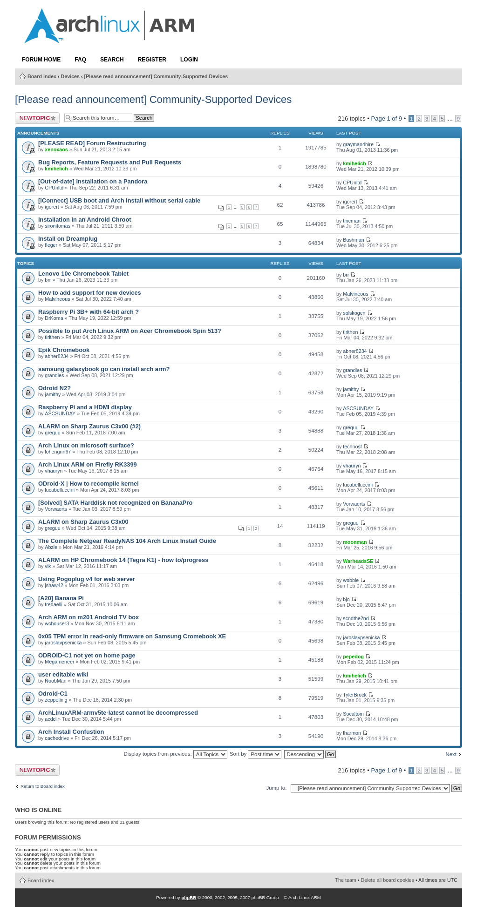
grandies (54, 375)
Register (152, 59)
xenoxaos (56, 149)
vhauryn (53, 471)
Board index (41, 76)
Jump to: (276, 788)
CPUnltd (54, 187)
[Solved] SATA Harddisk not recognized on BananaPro (115, 502)
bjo (346, 599)
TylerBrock (355, 694)
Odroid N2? (54, 388)
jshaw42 (54, 585)
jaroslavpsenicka (63, 642)
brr (48, 280)
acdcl (50, 719)
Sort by (255, 754)
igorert (52, 207)
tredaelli (53, 604)
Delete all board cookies (387, 880)
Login (189, 59)
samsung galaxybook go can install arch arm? (104, 369)
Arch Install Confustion (71, 731)
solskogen (354, 313)
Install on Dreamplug (67, 238)
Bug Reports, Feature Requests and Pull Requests (109, 162)
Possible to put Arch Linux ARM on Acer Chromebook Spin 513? (129, 330)
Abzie (51, 547)
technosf (352, 446)
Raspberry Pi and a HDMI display (85, 407)
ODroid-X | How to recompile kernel (88, 483)
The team (345, 880)
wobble (351, 580)
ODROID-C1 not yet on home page (87, 655)
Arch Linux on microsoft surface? (86, 445)
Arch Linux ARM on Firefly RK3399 (87, 464)
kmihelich (56, 168)
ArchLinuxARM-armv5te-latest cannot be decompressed (118, 712)
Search (112, 59)
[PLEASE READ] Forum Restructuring (92, 143)
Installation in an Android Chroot (84, 219)
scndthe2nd (355, 618)
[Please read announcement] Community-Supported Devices (156, 76)
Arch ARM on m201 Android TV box (88, 617)
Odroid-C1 (53, 693)
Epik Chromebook (63, 349)
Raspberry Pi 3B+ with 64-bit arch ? (88, 311)
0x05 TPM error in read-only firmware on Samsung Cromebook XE (132, 636)
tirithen (52, 337)
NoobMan (55, 681)
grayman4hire (358, 144)
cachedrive (57, 738)
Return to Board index (42, 786)
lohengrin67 (58, 451)
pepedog (353, 656)
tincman (352, 220)
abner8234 (56, 356)
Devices (70, 76)
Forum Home (41, 59)
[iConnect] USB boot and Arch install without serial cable (119, 200)
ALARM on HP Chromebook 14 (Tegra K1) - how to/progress (123, 559)
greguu (52, 432)
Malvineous (57, 299)
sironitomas (57, 226)
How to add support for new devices (89, 292)
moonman (355, 542)
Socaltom (353, 714)
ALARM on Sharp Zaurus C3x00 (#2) (89, 426)
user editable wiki (63, 674)
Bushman (353, 240)
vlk (48, 566)
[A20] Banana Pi (61, 598)
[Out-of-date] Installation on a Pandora (92, 181)
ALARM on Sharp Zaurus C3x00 (83, 521)
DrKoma (54, 318)
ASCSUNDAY (60, 413)
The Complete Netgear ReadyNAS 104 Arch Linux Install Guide (127, 540)
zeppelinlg (56, 700)
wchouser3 (57, 623)
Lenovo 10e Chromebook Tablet (83, 273)
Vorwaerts (56, 509)
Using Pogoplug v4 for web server (86, 578)
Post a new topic (37, 118)
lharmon (352, 733)
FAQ (80, 59)
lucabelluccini (60, 490)
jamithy (53, 394)
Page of (386, 118)
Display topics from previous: (175, 754)
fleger (51, 245)
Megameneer (59, 661)
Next (451, 754)
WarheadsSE (358, 561)
